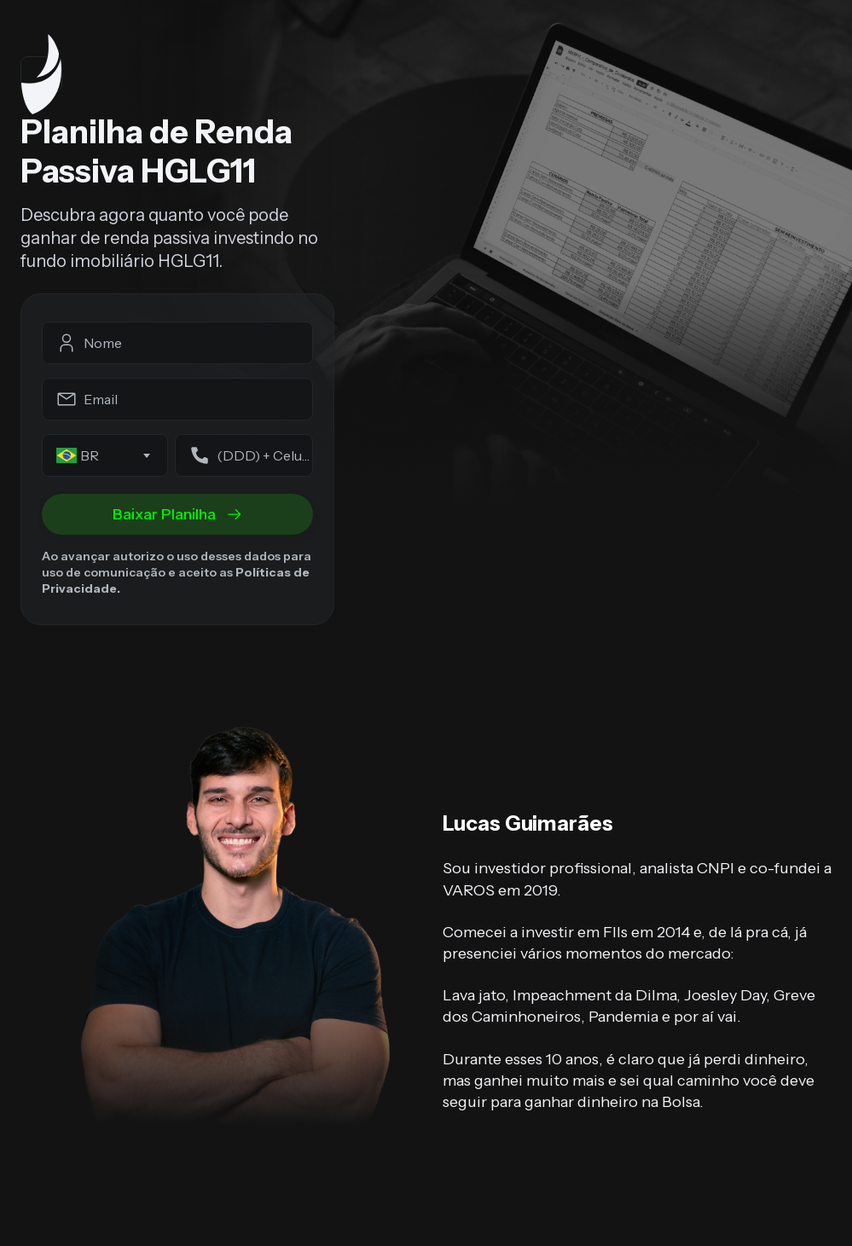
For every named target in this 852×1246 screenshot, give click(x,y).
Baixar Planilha (178, 514)
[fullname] (177, 342)
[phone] (244, 455)
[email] (177, 399)
